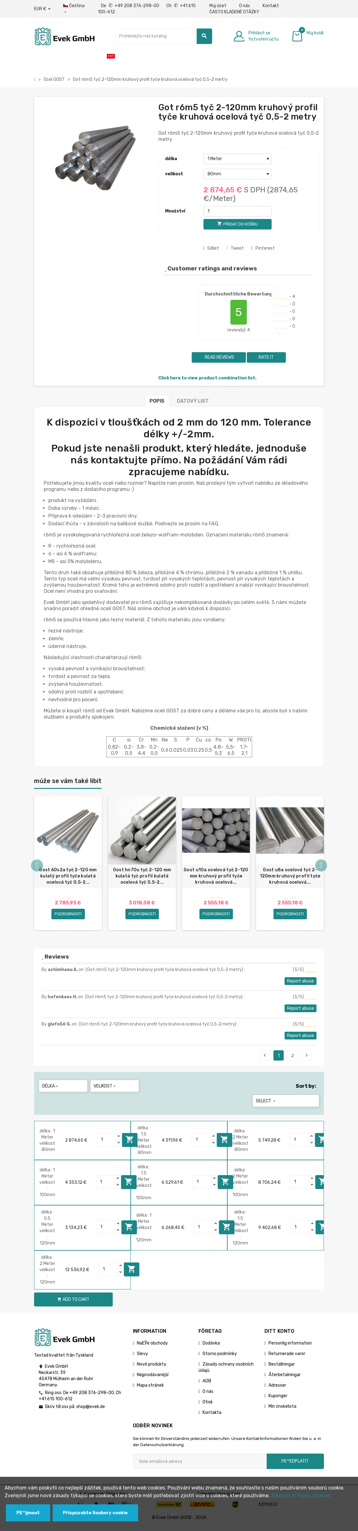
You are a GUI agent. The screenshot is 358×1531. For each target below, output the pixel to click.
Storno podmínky (220, 1357)
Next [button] (321, 868)
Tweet (235, 248)
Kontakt (271, 5)
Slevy (142, 1357)
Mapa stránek (150, 1389)
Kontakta (212, 1416)
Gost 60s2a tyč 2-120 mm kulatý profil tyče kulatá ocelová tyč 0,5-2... (68, 876)
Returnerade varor (286, 1357)
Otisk (208, 1406)
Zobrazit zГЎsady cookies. (301, 1495)
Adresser (277, 1389)
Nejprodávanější (152, 1378)
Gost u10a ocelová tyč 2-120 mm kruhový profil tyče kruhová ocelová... (216, 876)
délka (171, 158)
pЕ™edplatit (295, 1465)
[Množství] (237, 211)
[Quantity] (106, 1144)
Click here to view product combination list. (207, 378)
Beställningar (281, 1368)
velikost (174, 174)
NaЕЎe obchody (152, 1347)
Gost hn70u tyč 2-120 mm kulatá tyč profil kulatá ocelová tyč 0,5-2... (142, 876)
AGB (207, 1385)
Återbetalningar (284, 1378)
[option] (68, 865)
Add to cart (129, 1143)
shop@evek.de (90, 1410)
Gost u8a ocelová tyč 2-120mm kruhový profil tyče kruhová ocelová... (290, 876)
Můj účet (217, 5)
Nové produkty (151, 1368)
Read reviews (219, 357)
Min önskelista (282, 1410)
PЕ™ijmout (28, 1513)
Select (266, 1105)
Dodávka (211, 1347)
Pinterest (263, 248)
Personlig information (290, 1347)
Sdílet (211, 248)
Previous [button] (37, 868)
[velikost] (237, 174)
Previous (265, 1059)
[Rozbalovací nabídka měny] (42, 9)
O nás (244, 5)
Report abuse (300, 985)
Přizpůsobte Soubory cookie (95, 1513)
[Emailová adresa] (200, 1465)
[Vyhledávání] (163, 36)
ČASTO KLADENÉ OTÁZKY (234, 12)
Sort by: (306, 1090)
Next (306, 1059)
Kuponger (277, 1399)
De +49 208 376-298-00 (130, 5)
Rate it (266, 357)
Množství (175, 211)
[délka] (237, 159)
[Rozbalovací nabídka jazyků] (74, 9)
